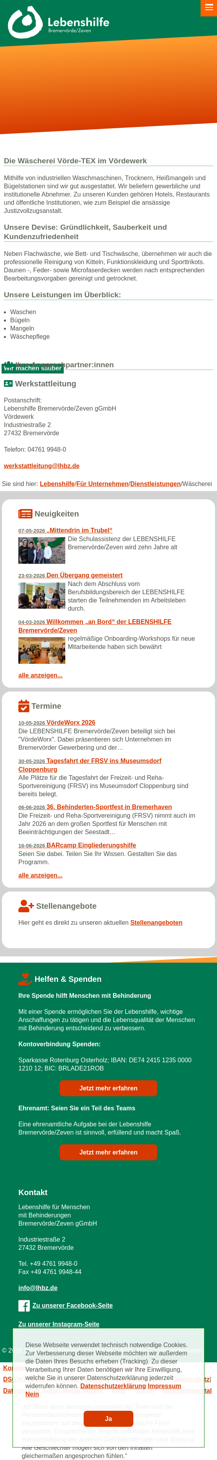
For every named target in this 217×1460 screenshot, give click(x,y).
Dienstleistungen (155, 484)
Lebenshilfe (57, 484)
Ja (108, 1418)
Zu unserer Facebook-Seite (65, 1305)
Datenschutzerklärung (113, 1386)
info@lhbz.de (37, 1288)
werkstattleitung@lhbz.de (41, 466)
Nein (32, 1394)
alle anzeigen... (40, 675)
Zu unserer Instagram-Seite (58, 1324)
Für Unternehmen (102, 484)
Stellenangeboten (156, 922)
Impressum (164, 1386)
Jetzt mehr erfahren (108, 1088)
